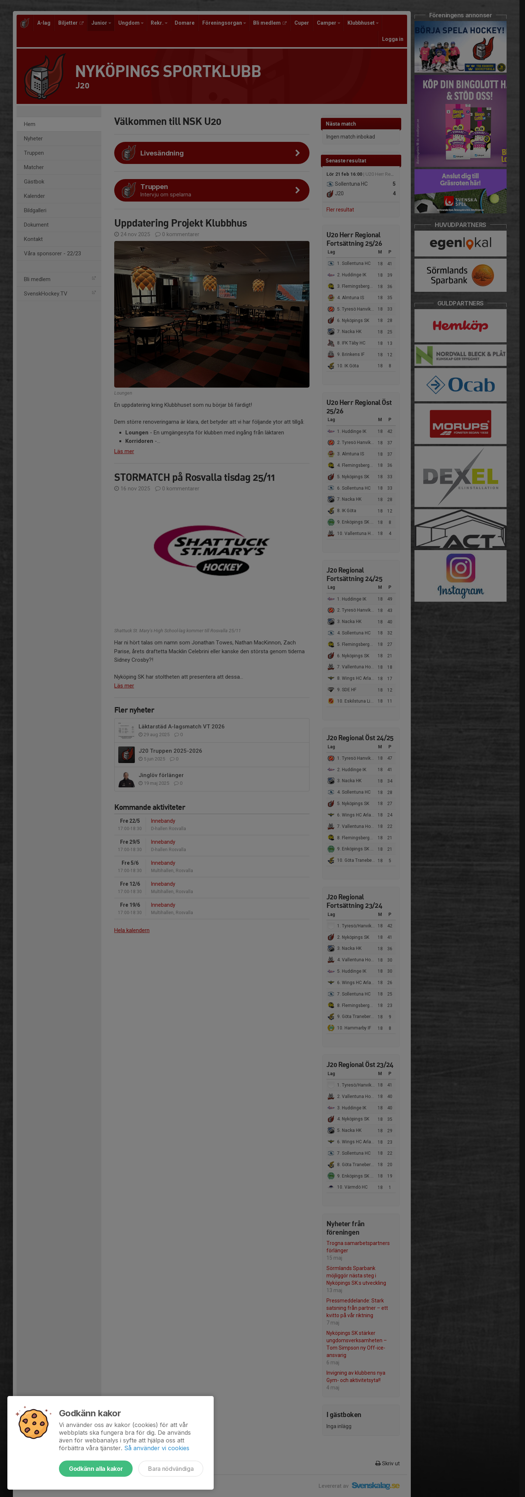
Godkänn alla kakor (96, 1468)
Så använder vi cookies (156, 1448)
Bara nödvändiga (170, 1468)
